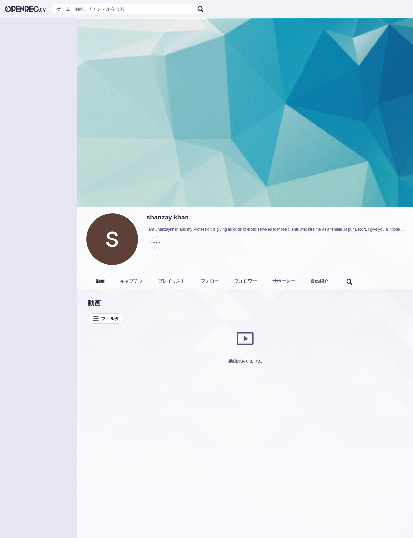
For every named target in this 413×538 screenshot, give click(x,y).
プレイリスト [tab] (171, 281)
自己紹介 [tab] (319, 281)
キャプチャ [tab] (131, 281)
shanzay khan (167, 217)
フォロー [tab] (210, 281)
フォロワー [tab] (245, 281)
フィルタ (105, 318)
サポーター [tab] (283, 281)
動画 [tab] (100, 281)
